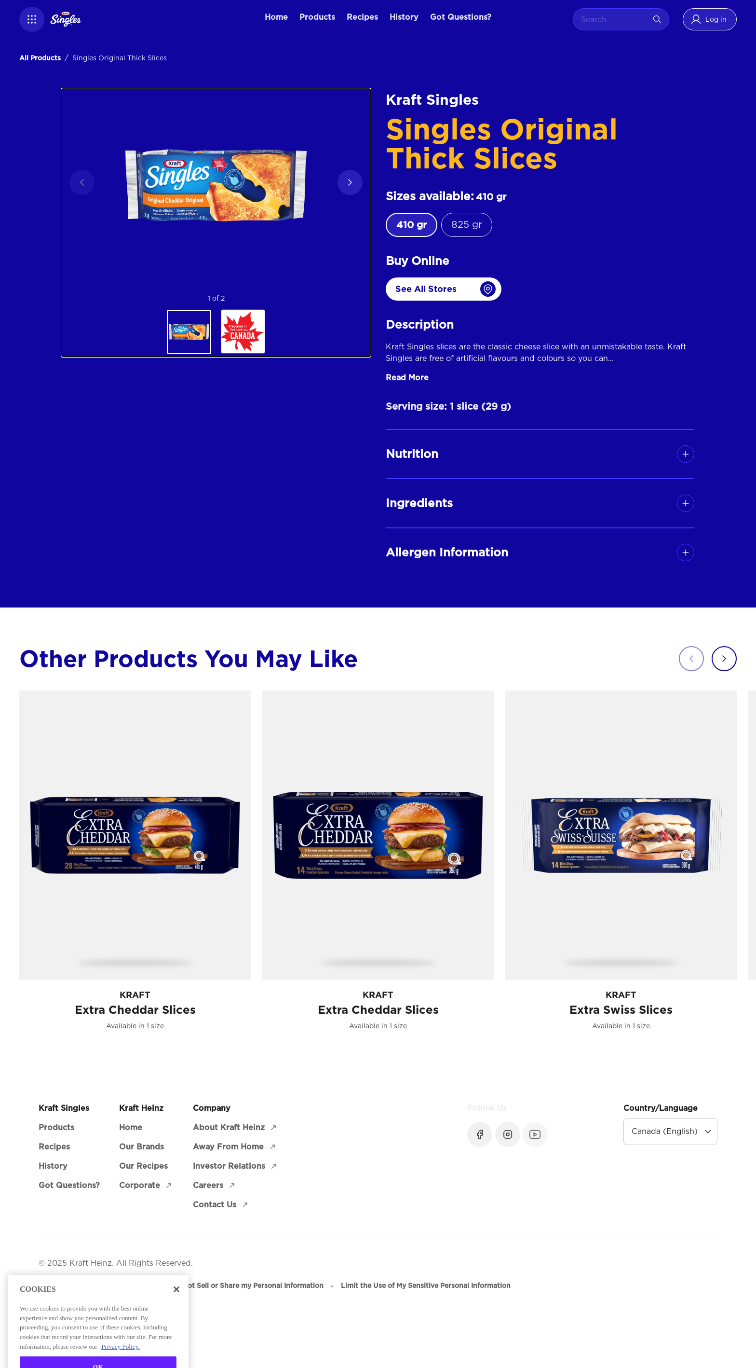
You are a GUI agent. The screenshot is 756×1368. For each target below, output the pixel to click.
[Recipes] (362, 17)
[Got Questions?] (460, 17)
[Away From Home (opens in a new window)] (235, 1147)
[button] (31, 19)
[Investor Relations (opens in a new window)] (236, 1166)
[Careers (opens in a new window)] (215, 1185)
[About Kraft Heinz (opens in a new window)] (235, 1127)
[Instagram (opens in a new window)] (506, 1134)
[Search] (657, 19)
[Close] (176, 1313)
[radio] (411, 225)
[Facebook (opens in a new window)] (479, 1134)
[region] (216, 223)
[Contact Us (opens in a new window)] (221, 1205)
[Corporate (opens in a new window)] (146, 1185)
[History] (404, 17)
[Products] (317, 17)
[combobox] (614, 19)
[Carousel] (387, 866)
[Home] (276, 17)
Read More (407, 377)
